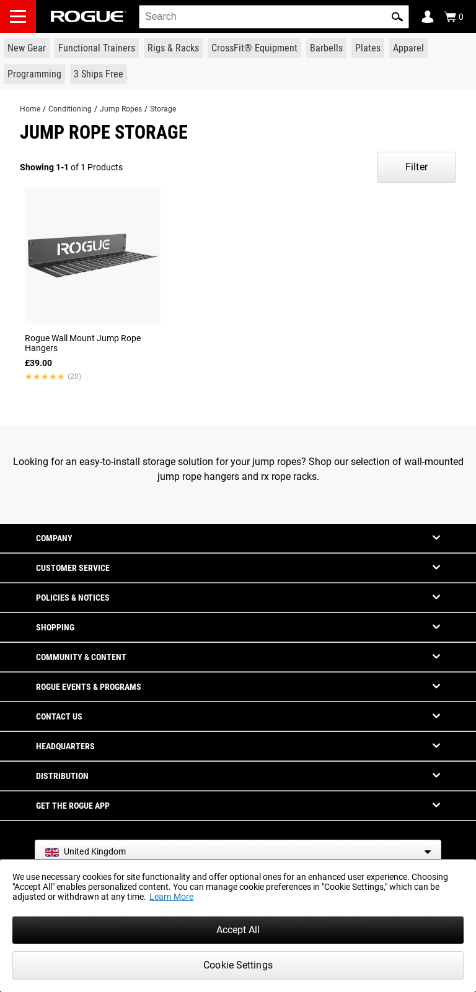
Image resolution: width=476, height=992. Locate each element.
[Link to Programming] (34, 74)
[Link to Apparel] (408, 48)
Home (30, 109)
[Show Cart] (454, 17)
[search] (274, 16)
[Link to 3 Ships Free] (98, 74)
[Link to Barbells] (326, 48)
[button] (397, 16)
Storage (163, 109)
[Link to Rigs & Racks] (173, 48)
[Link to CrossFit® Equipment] (254, 48)
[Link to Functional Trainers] (97, 48)
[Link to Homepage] (88, 16)
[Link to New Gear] (27, 48)
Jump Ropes (121, 109)
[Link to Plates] (367, 48)
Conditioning (70, 109)
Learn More (171, 897)
